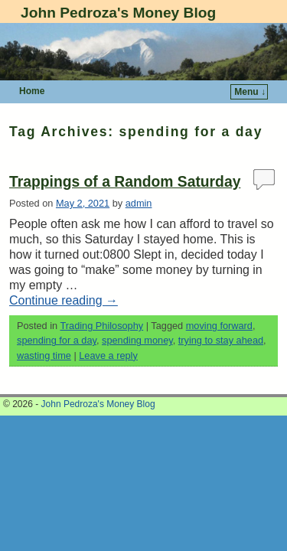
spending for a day (56, 340)
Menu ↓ (250, 91)
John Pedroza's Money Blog (118, 13)
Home (31, 91)
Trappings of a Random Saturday (124, 182)
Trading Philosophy (101, 325)
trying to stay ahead (220, 340)
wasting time (44, 355)
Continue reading (63, 300)
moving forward (219, 325)
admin (139, 203)
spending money (137, 340)
